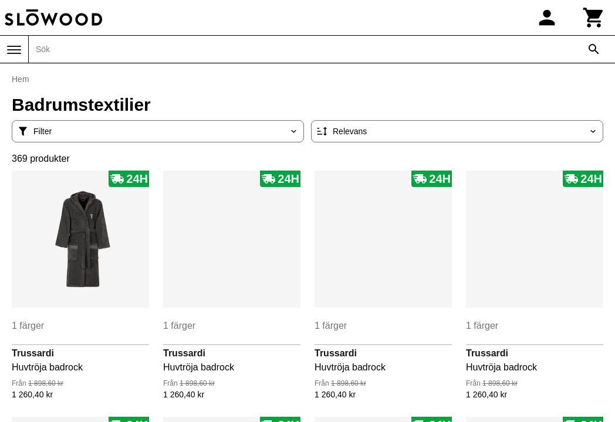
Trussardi (33, 353)
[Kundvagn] (594, 17)
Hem (20, 79)
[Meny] (14, 50)
